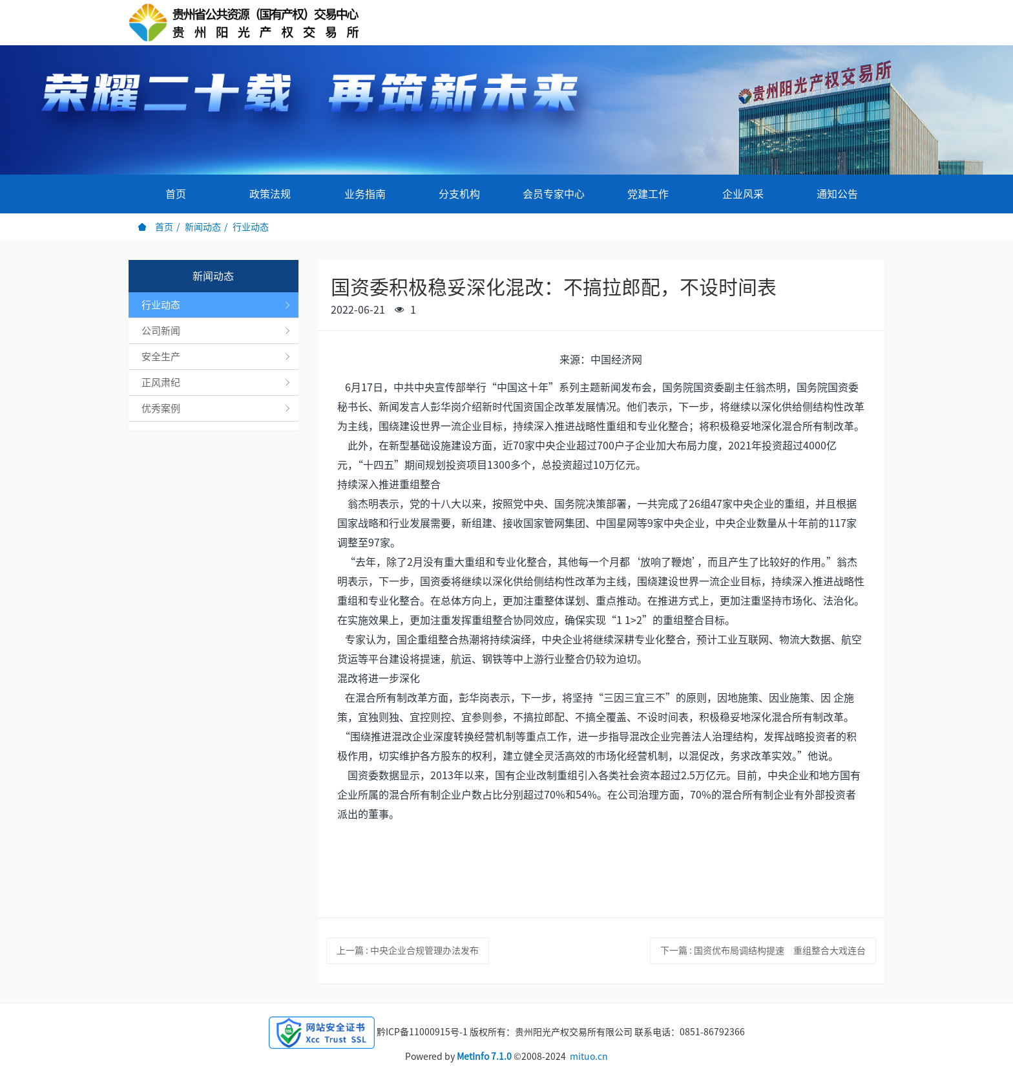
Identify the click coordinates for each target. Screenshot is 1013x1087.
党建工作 (648, 194)
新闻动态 (203, 226)
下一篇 (763, 950)
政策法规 (270, 194)
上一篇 (408, 950)
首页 (175, 194)
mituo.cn (589, 1056)
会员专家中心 (554, 194)
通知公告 (837, 194)
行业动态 (251, 226)
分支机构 (459, 194)
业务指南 (365, 194)
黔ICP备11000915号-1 (422, 1032)
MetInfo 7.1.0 (484, 1056)
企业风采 (743, 194)
